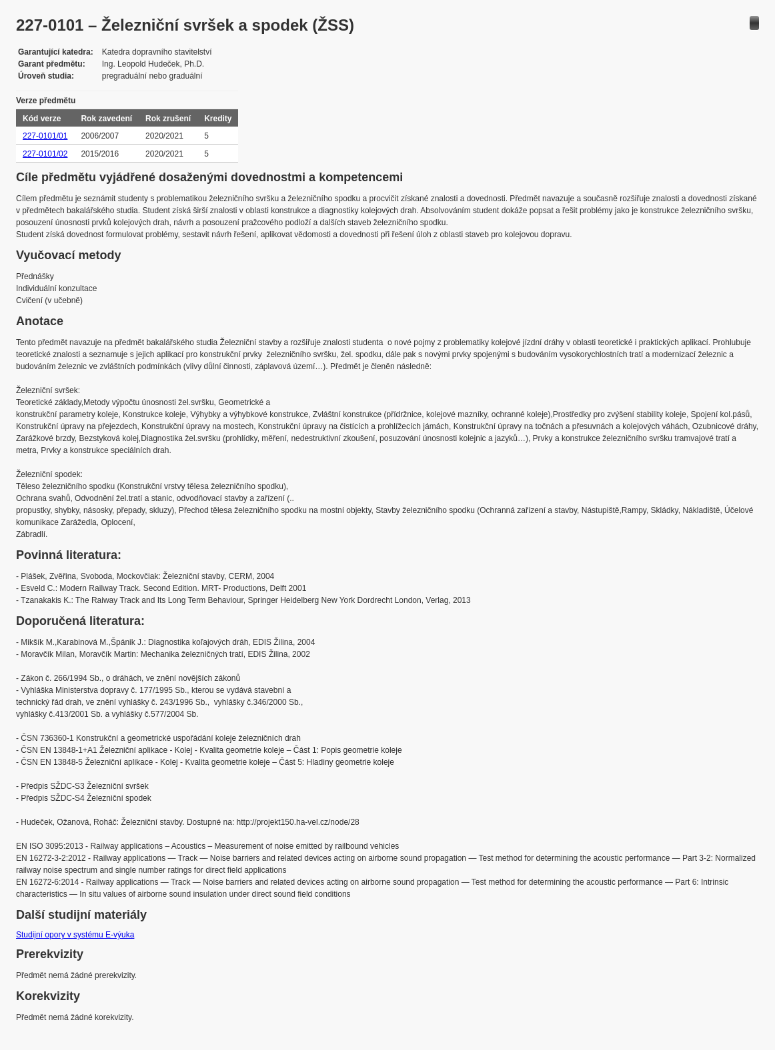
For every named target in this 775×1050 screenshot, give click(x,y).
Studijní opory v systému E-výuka (75, 934)
